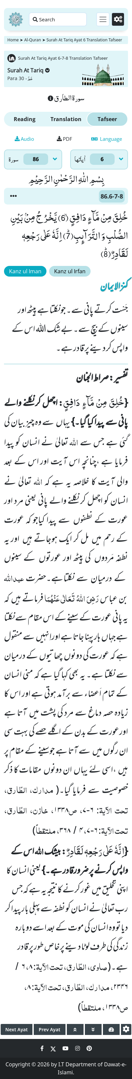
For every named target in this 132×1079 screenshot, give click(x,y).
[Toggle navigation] (103, 19)
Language (106, 138)
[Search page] (57, 19)
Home (13, 40)
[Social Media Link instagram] (78, 1048)
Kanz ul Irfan (70, 271)
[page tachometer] (111, 1029)
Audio (24, 138)
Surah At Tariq (28, 70)
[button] (13, 196)
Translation (66, 119)
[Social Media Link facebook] (42, 1048)
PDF (64, 138)
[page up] (75, 1029)
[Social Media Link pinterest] (89, 1048)
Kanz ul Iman (25, 271)
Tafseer (107, 119)
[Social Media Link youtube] (66, 1048)
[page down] (93, 1029)
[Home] (15, 19)
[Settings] (118, 19)
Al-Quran (32, 40)
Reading (24, 119)
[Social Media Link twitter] (53, 1048)
